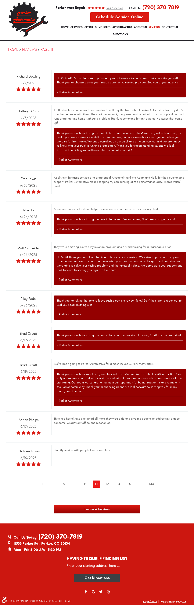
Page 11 (47, 49)
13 (118, 484)
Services (76, 27)
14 (129, 484)
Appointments (122, 27)
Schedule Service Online (120, 16)
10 (85, 484)
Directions (120, 34)
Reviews (154, 27)
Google (93, 593)
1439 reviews (114, 8)
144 (151, 484)
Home (65, 27)
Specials (90, 27)
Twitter (101, 593)
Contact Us (170, 27)
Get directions (97, 577)
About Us (140, 27)
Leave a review (97, 509)
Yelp (108, 593)
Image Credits (150, 601)
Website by (173, 601)
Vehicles (104, 27)
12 (107, 484)
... (53, 484)
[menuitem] (65, 27)
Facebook (85, 593)
